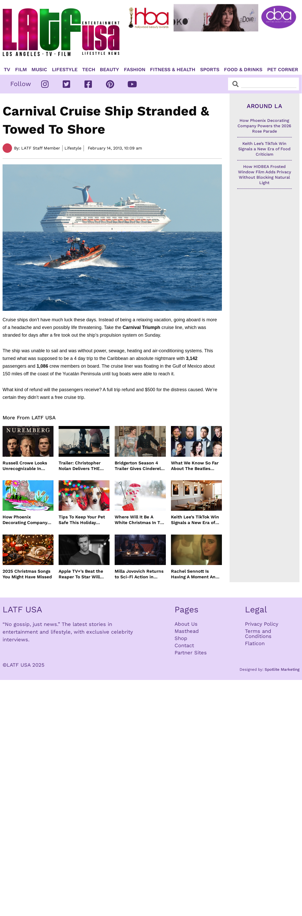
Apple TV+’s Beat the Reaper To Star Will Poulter (81, 574)
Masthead (187, 631)
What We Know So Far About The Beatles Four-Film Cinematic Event (195, 465)
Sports (209, 69)
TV (7, 69)
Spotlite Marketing (282, 669)
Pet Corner (282, 69)
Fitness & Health (172, 69)
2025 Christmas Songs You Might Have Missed (27, 574)
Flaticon (255, 643)
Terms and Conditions (258, 633)
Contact (184, 645)
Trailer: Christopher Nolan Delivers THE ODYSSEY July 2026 (80, 465)
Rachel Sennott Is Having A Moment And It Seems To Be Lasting (195, 574)
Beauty (109, 69)
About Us (186, 624)
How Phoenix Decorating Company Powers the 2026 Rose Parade (26, 519)
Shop (181, 638)
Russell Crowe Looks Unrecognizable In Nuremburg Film (25, 465)
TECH (88, 69)
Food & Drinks (243, 69)
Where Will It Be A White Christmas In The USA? (140, 519)
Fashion (134, 69)
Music (39, 69)
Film (21, 69)
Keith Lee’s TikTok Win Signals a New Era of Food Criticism (195, 519)
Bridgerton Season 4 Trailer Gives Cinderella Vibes (140, 465)
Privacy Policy (261, 624)
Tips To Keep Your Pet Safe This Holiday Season (82, 519)
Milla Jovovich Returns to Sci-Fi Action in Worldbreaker (139, 574)
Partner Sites (191, 652)
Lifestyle (65, 69)
